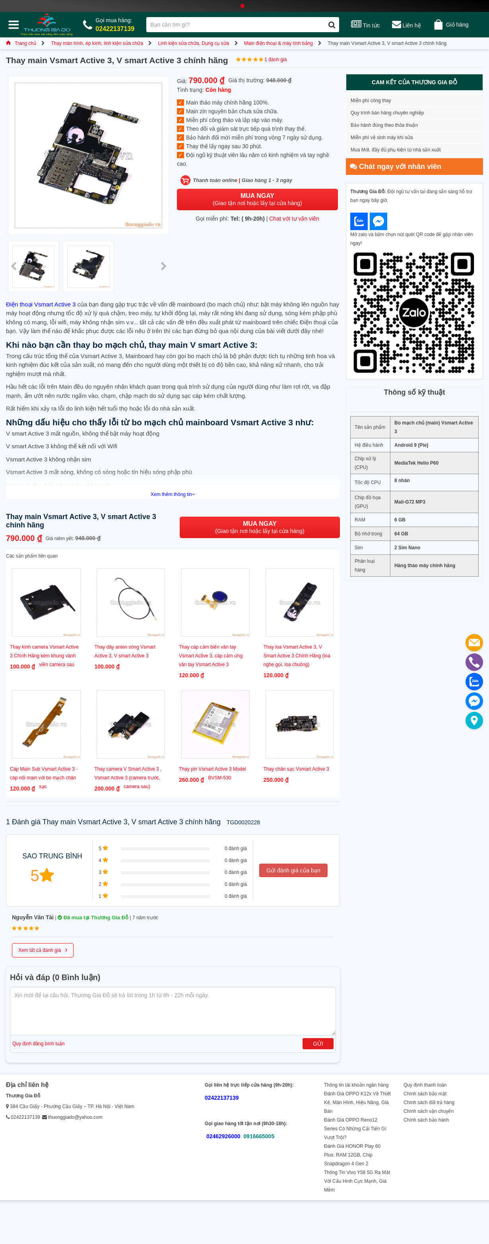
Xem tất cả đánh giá (42, 949)
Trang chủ (21, 43)
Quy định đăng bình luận (38, 1043)
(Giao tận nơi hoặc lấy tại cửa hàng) (257, 199)
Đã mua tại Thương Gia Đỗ (93, 917)
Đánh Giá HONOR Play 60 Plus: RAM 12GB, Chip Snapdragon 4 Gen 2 (352, 1154)
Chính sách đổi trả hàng (429, 1102)
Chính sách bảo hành (426, 1120)
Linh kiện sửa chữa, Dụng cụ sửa (193, 43)
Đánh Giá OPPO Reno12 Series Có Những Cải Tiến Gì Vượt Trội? (355, 1128)
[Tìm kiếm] (331, 24)
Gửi (318, 1044)
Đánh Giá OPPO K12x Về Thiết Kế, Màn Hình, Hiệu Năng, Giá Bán (357, 1102)
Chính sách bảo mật (425, 1094)
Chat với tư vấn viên (294, 218)
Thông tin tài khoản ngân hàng (356, 1085)
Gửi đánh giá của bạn (293, 870)
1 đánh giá (275, 59)
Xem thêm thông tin (173, 494)
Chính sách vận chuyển (429, 1111)
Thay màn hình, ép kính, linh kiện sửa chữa (97, 43)
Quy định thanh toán (425, 1085)
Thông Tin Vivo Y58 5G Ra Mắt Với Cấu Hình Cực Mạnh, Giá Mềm (357, 1181)
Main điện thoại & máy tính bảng (278, 43)
